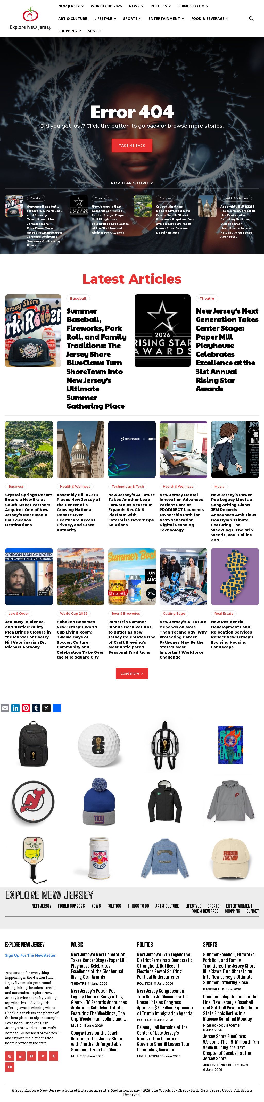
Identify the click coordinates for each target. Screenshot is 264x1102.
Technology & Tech (128, 486)
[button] (251, 18)
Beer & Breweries (126, 613)
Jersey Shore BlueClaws (225, 1065)
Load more (132, 673)
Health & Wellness (236, 198)
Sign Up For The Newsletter (30, 955)
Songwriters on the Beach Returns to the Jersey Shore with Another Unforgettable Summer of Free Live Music (96, 1041)
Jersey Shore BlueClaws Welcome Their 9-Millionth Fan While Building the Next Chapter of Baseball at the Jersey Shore (231, 1047)
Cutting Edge (174, 613)
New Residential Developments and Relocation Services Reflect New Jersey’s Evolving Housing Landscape (232, 634)
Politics (144, 983)
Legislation (148, 1056)
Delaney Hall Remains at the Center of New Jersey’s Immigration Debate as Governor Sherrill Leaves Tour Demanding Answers (163, 1038)
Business (165, 198)
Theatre (100, 198)
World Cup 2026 (73, 613)
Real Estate (223, 613)
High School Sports (221, 1025)
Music (219, 486)
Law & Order (19, 613)
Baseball (36, 198)
